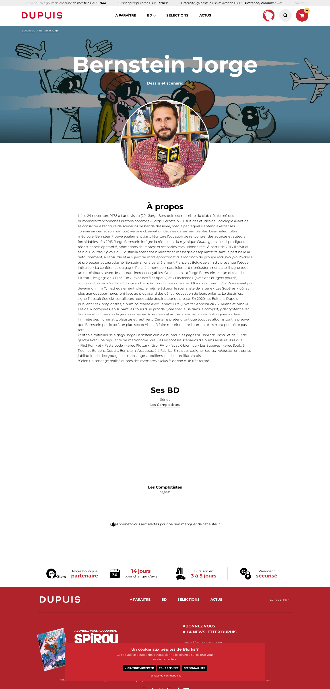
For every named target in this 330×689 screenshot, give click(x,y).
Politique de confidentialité (165, 675)
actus (205, 15)
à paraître (125, 15)
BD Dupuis (28, 30)
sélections (177, 15)
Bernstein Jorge (49, 30)
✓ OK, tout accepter (139, 668)
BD (149, 15)
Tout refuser (169, 668)
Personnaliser (194, 668)
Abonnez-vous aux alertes (137, 534)
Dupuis (43, 15)
